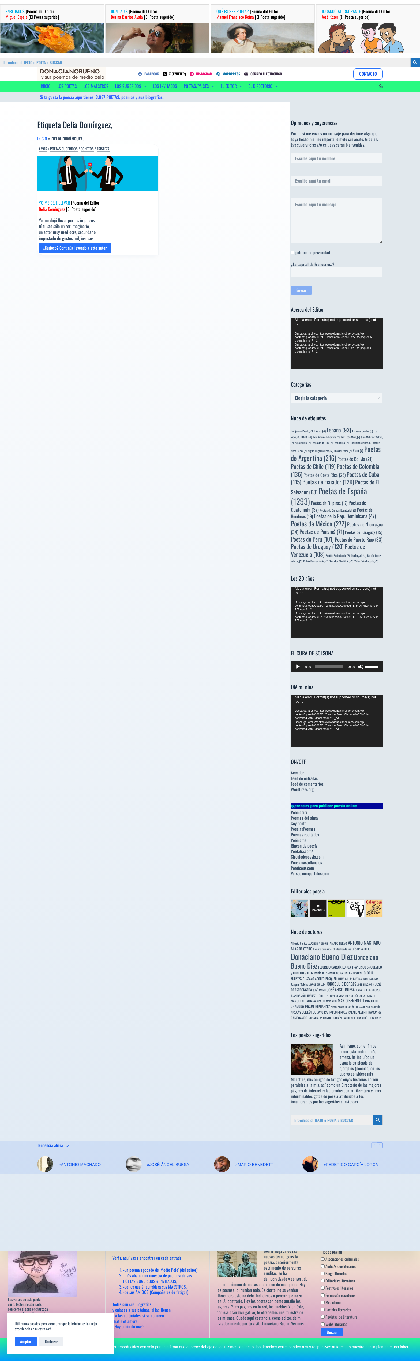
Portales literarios (336, 1310)
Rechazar (51, 1341)
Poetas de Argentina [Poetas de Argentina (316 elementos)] (336, 453)
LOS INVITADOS (165, 86)
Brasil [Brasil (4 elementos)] (320, 430)
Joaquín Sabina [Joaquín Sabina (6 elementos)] (299, 984)
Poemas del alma (304, 818)
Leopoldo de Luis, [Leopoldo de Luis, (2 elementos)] (322, 442)
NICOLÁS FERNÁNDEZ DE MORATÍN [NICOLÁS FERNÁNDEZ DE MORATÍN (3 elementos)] (363, 1006)
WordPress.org (302, 789)
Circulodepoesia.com (307, 857)
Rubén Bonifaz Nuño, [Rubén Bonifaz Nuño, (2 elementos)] (315, 561)
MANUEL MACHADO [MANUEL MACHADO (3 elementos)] (327, 1001)
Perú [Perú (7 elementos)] (358, 450)
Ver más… (298, 1323)
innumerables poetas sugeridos (315, 1101)
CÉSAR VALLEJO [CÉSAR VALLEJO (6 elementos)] (361, 948)
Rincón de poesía (304, 846)
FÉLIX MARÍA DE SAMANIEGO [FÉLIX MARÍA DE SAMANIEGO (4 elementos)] (323, 973)
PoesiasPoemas (303, 829)
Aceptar (25, 1341)
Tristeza (103, 148)
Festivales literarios (337, 1288)
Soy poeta (298, 823)
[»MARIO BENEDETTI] (222, 1164)
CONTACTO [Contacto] (368, 74)
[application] (337, 343)
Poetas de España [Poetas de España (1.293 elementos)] (329, 496)
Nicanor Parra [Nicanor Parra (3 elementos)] (337, 1006)
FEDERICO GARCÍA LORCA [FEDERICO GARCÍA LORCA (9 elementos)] (334, 967)
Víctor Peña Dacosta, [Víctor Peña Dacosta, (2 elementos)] (366, 561)
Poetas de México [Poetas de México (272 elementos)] (318, 523)
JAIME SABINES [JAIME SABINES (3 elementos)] (370, 979)
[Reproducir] (298, 666)
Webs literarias (334, 1324)
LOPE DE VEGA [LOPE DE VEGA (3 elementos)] (337, 995)
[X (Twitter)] (174, 74)
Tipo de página (331, 1252)
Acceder (297, 772)
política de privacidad (312, 252)
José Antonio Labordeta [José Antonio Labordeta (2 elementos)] (326, 437)
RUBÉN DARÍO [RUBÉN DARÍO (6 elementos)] (341, 1017)
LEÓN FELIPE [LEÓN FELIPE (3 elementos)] (323, 995)
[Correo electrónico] (263, 74)
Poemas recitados (305, 834)
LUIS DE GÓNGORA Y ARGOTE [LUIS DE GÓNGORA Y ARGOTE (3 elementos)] (360, 995)
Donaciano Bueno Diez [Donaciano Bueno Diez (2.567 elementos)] (322, 956)
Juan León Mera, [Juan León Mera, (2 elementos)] (350, 437)
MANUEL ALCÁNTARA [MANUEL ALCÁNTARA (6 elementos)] (303, 1000)
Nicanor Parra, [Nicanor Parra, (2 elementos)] (343, 450)
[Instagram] (201, 74)
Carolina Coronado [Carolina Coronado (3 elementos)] (322, 949)
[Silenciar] (360, 666)
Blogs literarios (334, 1274)
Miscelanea (331, 1303)
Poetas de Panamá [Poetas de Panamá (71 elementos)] (321, 532)
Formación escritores (338, 1295)
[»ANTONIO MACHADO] (45, 1164)
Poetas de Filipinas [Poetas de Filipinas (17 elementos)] (329, 503)
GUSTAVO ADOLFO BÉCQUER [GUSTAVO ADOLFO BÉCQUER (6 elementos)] (320, 978)
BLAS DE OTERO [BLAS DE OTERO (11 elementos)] (301, 948)
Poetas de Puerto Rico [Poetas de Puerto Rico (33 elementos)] (358, 539)
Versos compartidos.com (310, 873)
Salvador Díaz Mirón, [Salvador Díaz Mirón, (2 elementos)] (341, 561)
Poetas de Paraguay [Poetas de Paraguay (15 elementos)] (363, 532)
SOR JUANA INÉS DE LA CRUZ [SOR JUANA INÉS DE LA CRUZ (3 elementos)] (366, 1018)
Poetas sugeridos (64, 148)
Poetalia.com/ (302, 851)
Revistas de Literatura (339, 1317)
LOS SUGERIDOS (131, 86)
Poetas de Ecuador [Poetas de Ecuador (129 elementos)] (328, 481)
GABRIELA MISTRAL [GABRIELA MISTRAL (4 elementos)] (351, 973)
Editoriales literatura (338, 1281)
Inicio (42, 138)
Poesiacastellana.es (306, 862)
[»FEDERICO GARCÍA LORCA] (310, 1164)
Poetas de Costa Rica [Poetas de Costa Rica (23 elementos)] (324, 475)
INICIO (46, 86)
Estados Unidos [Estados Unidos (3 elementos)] (362, 431)
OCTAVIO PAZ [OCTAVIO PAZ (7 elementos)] (320, 1012)
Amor (43, 148)
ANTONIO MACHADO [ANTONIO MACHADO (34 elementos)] (364, 942)
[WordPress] (228, 74)
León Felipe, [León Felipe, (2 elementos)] (341, 442)
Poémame (298, 840)
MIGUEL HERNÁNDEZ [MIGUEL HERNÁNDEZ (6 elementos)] (317, 1006)
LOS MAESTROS (96, 86)
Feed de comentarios (307, 784)
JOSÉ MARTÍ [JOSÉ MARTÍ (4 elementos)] (319, 990)
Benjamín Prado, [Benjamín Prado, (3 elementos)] (302, 431)
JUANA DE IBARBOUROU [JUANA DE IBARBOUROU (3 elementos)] (368, 990)
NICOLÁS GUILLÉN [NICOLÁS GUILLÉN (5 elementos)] (301, 1012)
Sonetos (87, 148)
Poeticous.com (302, 868)
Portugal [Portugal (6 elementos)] (358, 555)
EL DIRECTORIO (264, 86)
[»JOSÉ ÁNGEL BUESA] (134, 1164)
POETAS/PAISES (200, 86)
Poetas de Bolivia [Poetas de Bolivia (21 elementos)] (355, 458)
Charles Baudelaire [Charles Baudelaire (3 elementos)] (342, 949)
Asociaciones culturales (340, 1259)
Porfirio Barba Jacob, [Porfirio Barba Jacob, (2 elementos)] (338, 555)
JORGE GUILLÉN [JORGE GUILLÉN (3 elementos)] (317, 984)
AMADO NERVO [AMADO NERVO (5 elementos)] (338, 943)
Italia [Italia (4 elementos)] (306, 436)
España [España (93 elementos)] (339, 430)
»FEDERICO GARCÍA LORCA (351, 1164)
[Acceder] (381, 86)
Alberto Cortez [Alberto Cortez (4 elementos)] (299, 943)
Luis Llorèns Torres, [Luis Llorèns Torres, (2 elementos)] (361, 442)
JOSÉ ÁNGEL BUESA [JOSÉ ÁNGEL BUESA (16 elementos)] (341, 989)
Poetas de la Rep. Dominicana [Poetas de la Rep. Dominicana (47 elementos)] (345, 516)
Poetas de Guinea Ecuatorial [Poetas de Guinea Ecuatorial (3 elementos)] (338, 510)
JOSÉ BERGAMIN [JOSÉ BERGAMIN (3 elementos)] (365, 984)
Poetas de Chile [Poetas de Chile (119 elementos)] (313, 466)
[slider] (329, 666)
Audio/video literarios (338, 1266)
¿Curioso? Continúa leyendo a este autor (75, 249)
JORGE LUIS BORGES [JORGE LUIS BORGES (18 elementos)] (341, 984)
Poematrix (299, 812)
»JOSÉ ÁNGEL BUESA (168, 1164)
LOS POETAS (67, 86)
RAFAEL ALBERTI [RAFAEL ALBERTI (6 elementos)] (357, 1012)
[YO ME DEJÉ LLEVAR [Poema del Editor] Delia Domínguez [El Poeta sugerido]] (98, 173)
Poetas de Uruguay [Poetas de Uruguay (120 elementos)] (317, 546)
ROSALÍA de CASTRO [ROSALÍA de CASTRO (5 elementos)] (320, 1017)
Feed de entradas (304, 778)
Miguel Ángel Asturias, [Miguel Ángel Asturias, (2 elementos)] (320, 450)
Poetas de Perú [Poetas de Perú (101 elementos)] (312, 539)
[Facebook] (148, 74)
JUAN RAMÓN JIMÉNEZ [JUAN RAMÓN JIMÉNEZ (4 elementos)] (303, 995)
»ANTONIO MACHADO (80, 1164)
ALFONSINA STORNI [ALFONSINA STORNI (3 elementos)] (318, 943)
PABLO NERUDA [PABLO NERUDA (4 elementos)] (338, 1012)
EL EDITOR (232, 86)
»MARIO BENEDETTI (255, 1164)
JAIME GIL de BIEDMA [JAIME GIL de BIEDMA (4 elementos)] (350, 978)
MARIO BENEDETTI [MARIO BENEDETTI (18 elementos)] (351, 1000)
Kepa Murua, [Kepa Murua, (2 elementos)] (303, 442)
